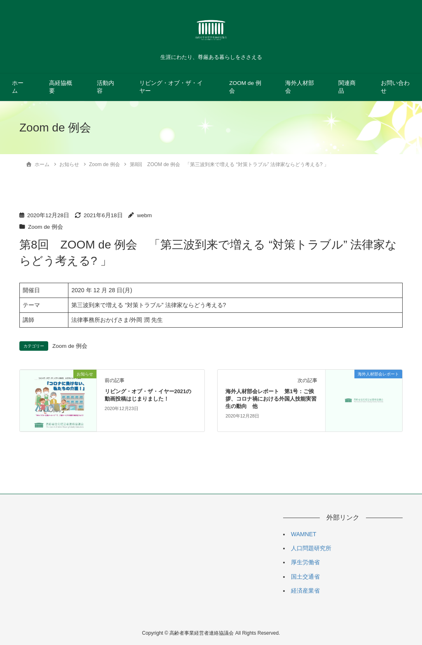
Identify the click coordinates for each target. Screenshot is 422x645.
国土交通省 (305, 576)
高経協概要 (60, 87)
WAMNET (303, 534)
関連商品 (347, 87)
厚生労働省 (305, 562)
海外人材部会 (299, 87)
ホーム (17, 87)
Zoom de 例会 (45, 227)
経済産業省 (305, 590)
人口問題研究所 (311, 548)
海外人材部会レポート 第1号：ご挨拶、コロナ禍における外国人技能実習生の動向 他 (270, 398)
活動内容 (105, 87)
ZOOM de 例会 (245, 87)
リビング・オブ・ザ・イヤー (171, 87)
